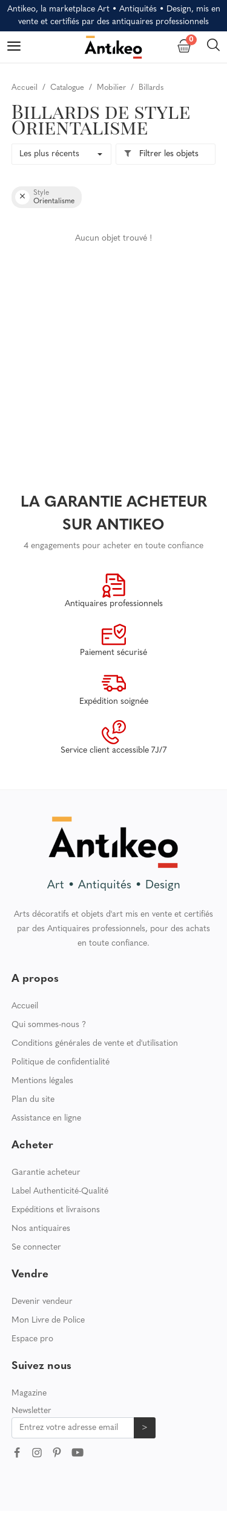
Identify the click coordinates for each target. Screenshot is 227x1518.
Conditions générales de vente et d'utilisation (95, 1043)
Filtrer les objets (161, 154)
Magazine (29, 1393)
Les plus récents (49, 154)
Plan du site (33, 1099)
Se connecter (36, 1247)
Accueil (25, 1006)
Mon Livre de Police (48, 1320)
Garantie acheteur (46, 1172)
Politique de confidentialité (61, 1062)
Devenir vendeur (42, 1301)
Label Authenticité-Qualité (60, 1191)
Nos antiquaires (41, 1228)
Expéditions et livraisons (56, 1210)
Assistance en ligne (46, 1118)
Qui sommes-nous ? (49, 1024)
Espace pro (32, 1339)
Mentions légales (42, 1081)
